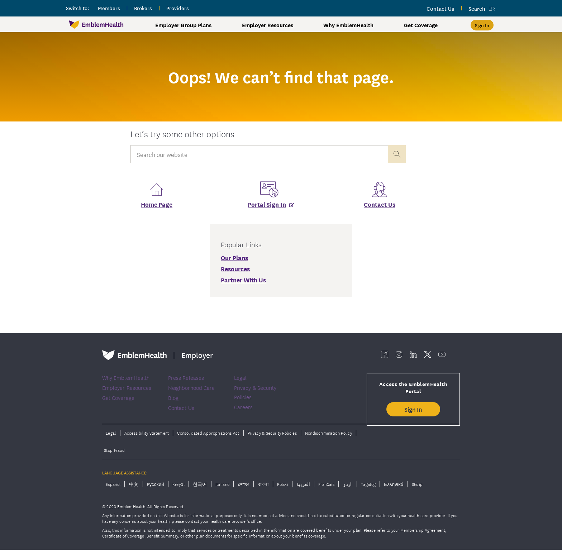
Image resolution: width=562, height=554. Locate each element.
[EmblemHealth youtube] (441, 356)
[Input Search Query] (259, 154)
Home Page (156, 206)
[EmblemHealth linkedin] (413, 356)
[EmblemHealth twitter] (427, 356)
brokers (143, 7)
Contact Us (379, 206)
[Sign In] (482, 25)
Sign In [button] (413, 411)
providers (177, 7)
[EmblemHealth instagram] (398, 356)
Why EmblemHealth (348, 25)
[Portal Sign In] (268, 206)
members (109, 7)
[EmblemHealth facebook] (384, 356)
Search (476, 8)
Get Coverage (421, 25)
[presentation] (397, 154)
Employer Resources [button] (267, 25)
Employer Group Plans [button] (183, 25)
